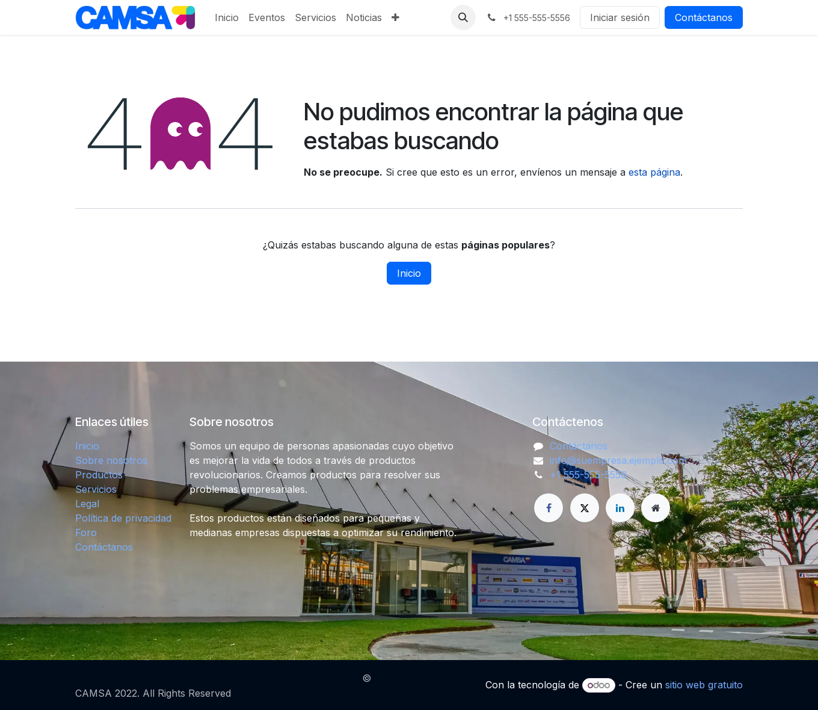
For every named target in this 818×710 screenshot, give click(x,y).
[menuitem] (227, 17)
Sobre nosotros (111, 460)
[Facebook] (548, 507)
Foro (86, 532)
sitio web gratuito (704, 685)
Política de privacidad (123, 518)
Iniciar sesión (620, 17)
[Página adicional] (655, 507)
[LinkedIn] (620, 507)
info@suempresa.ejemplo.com (618, 460)
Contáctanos (704, 17)
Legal (87, 504)
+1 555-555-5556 (588, 475)
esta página (654, 172)
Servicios (96, 489)
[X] (584, 507)
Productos (99, 475)
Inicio (409, 273)
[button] (463, 17)
